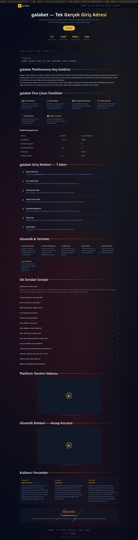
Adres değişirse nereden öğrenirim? (69, 328)
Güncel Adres (116, 5)
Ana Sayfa (22, 51)
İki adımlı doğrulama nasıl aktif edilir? (69, 298)
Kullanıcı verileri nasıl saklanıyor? (69, 359)
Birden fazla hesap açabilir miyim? (69, 333)
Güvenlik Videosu (56, 61)
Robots (88, 530)
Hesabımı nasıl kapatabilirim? (69, 318)
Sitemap (80, 530)
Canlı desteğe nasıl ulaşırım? (69, 313)
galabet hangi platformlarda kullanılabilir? (69, 364)
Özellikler (83, 5)
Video (96, 5)
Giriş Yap (69, 28)
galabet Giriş (30, 51)
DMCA (73, 533)
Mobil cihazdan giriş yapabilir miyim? (69, 308)
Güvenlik (102, 5)
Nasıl (89, 5)
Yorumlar (108, 5)
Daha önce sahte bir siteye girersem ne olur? (69, 354)
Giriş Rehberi (46, 51)
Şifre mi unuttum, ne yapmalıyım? (69, 303)
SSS (93, 5)
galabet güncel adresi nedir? (69, 286)
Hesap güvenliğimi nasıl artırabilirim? (69, 344)
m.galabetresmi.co (69, 515)
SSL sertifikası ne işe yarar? (69, 323)
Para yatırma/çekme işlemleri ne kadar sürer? (69, 338)
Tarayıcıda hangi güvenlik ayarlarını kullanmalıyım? (69, 349)
